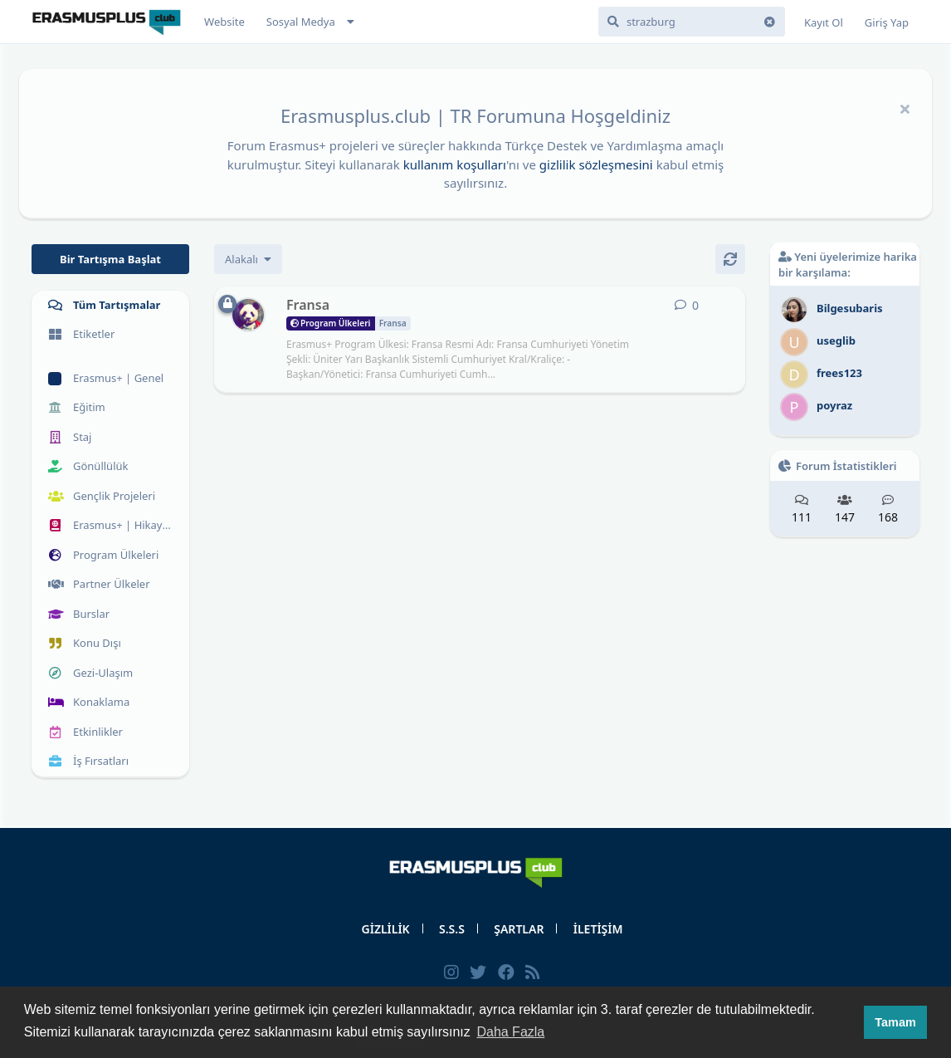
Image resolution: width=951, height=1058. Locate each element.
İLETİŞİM (598, 929)
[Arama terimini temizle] (770, 22)
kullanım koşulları (454, 164)
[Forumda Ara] (691, 22)
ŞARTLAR (519, 929)
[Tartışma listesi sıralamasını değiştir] (248, 259)
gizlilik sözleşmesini (596, 164)
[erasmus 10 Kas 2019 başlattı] (248, 314)
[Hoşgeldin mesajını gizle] (904, 109)
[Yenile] (730, 259)
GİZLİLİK (386, 929)
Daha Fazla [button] (510, 1032)
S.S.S (452, 929)
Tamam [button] (895, 1022)
